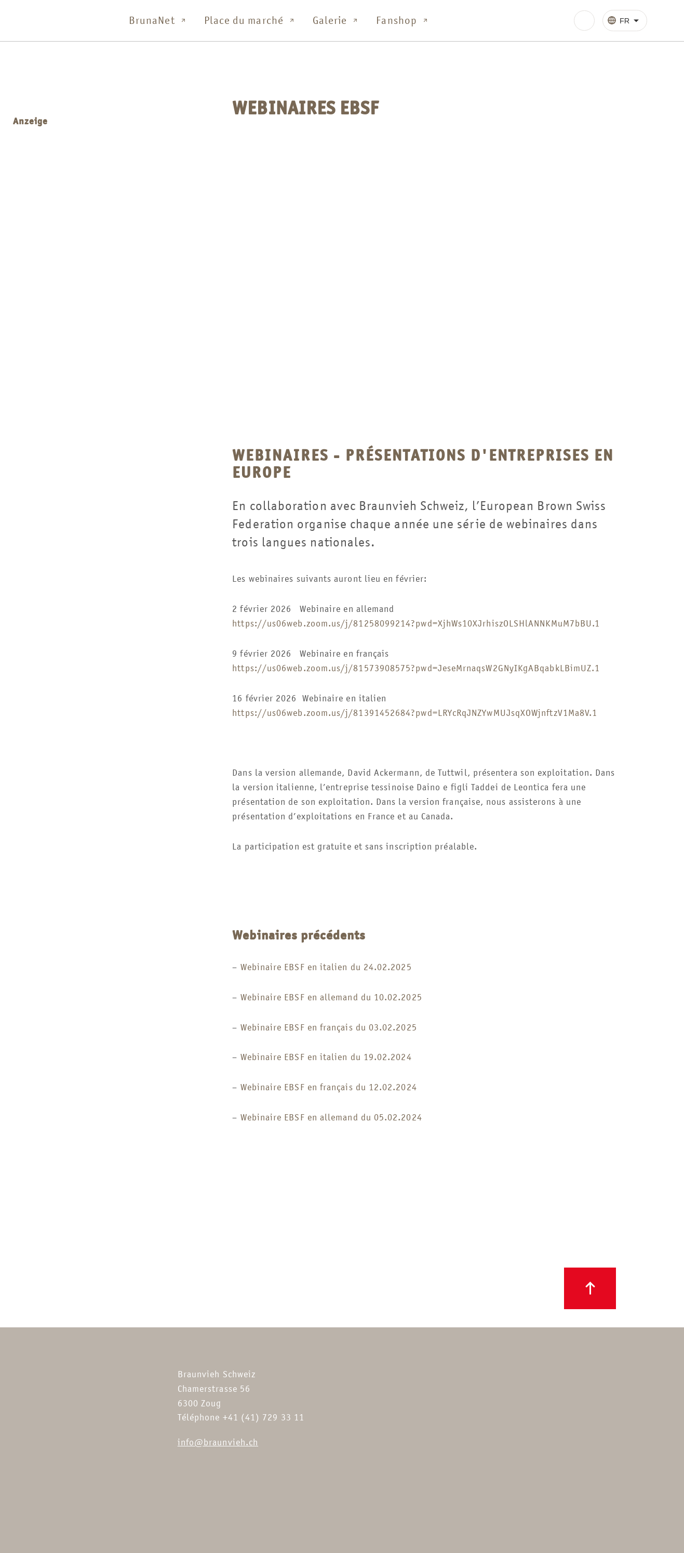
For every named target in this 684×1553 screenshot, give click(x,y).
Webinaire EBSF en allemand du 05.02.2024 (331, 1117)
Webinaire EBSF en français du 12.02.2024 (328, 1087)
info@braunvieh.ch (218, 1442)
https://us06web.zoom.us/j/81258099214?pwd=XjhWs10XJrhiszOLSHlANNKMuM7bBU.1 (416, 623)
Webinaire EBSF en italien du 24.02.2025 (326, 967)
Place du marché (250, 20)
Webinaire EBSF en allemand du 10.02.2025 (331, 997)
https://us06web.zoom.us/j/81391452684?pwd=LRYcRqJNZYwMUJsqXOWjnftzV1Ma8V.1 (414, 713)
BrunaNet (158, 20)
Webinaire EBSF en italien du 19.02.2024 (326, 1057)
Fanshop (403, 20)
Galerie (336, 20)
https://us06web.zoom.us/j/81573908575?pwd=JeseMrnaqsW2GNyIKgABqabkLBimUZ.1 (416, 668)
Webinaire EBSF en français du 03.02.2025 (328, 1027)
